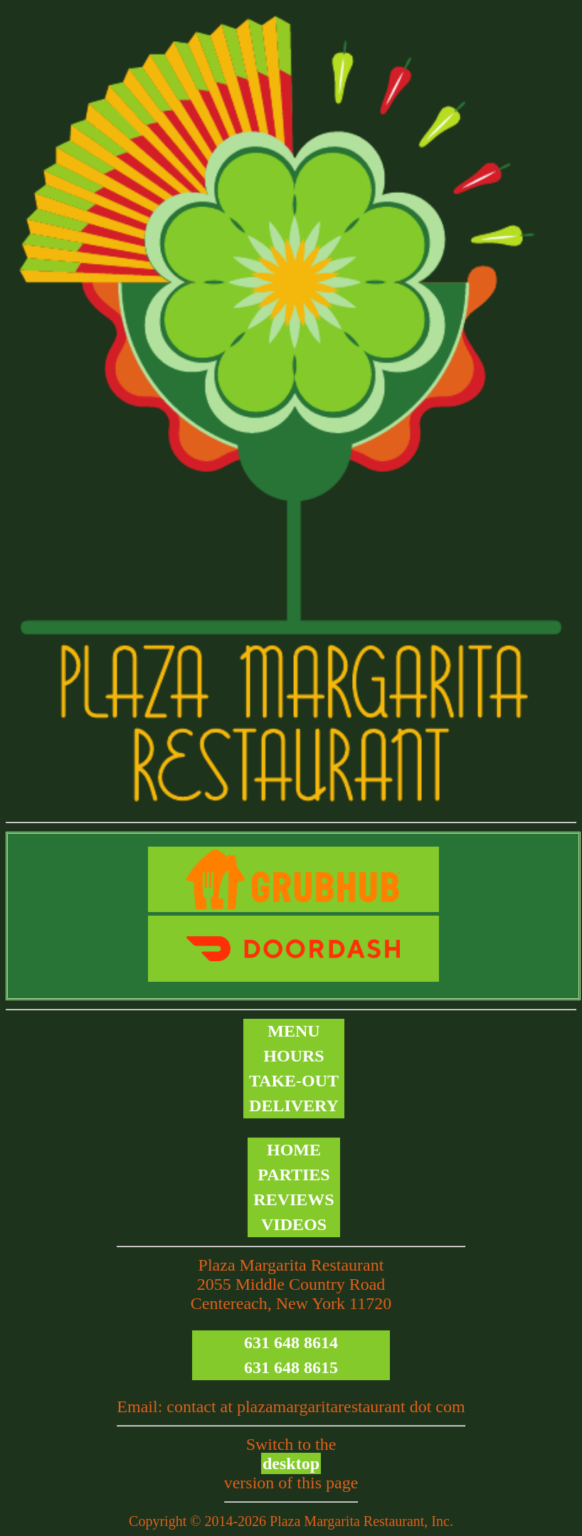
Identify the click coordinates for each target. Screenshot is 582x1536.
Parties (293, 1174)
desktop (291, 1463)
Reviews (293, 1199)
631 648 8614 (291, 1342)
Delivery (294, 1105)
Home (294, 1149)
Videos (294, 1224)
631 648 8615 (291, 1367)
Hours (293, 1056)
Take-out (294, 1080)
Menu (293, 1031)
